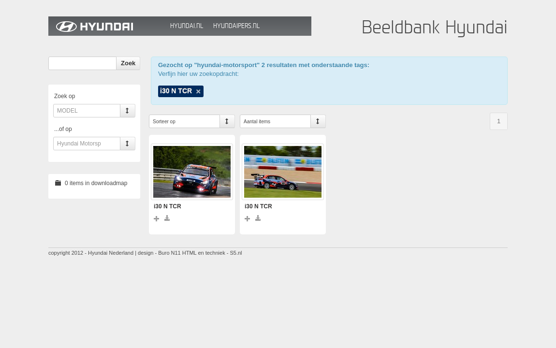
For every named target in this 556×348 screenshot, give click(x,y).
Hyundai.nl (186, 25)
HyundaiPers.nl (236, 25)
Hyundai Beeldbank (106, 26)
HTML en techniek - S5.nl (212, 253)
